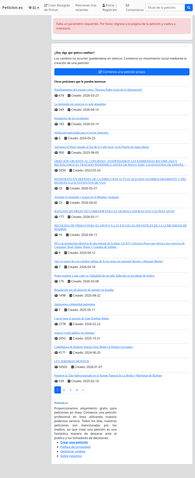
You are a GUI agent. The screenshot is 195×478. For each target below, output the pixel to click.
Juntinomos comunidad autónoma (74, 304)
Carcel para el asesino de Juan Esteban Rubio (81, 318)
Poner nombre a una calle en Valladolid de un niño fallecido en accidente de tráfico (104, 275)
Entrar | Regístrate (109, 7)
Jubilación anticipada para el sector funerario (81, 132)
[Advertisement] (24, 72)
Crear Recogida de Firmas (57, 7)
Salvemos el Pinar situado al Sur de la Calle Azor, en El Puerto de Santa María (101, 147)
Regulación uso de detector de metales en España (84, 289)
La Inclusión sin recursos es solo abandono (80, 104)
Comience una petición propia (122, 72)
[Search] (165, 7)
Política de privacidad (75, 447)
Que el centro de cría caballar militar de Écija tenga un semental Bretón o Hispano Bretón (108, 261)
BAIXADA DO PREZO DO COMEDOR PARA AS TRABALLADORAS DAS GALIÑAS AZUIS (114, 211)
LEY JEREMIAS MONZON (71, 361)
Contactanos (135, 8)
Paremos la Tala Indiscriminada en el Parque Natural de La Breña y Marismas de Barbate (108, 375)
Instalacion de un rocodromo (71, 118)
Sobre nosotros (71, 456)
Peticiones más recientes (85, 7)
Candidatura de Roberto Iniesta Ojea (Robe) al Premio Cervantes (93, 347)
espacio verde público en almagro (74, 332)
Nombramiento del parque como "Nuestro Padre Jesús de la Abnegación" (98, 89)
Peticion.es (12, 7)
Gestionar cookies (73, 451)
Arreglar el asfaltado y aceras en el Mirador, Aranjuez (86, 197)
